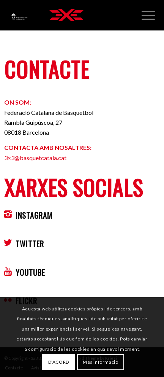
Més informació (100, 362)
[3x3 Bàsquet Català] (66, 15)
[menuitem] (148, 15)
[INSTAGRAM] (8, 214)
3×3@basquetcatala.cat (35, 157)
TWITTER (30, 244)
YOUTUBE (30, 272)
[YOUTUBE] (8, 271)
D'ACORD (58, 362)
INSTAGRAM (34, 215)
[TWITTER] (8, 242)
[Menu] (148, 15)
